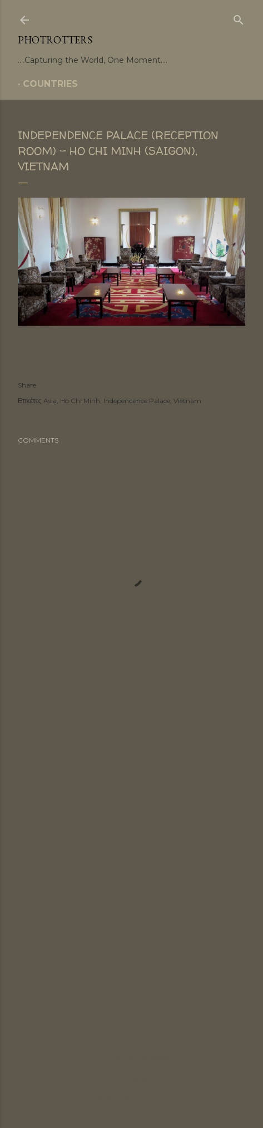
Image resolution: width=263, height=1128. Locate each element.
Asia (50, 400)
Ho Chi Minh (80, 400)
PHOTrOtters (55, 39)
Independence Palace (136, 400)
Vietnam (187, 400)
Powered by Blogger (131, 1056)
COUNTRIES (50, 84)
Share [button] (27, 385)
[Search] (238, 18)
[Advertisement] (131, 862)
